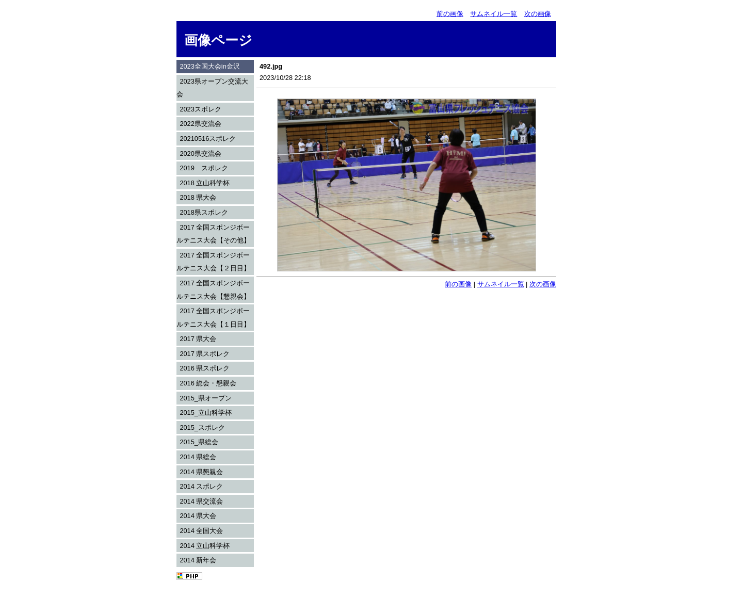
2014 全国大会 (201, 531)
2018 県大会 (198, 197)
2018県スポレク (204, 212)
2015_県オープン (206, 398)
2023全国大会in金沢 (209, 66)
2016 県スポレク (205, 368)
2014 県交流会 (201, 501)
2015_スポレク (202, 427)
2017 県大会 (198, 339)
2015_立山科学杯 (206, 412)
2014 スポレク (201, 486)
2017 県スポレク (205, 354)
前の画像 (450, 14)
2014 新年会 (198, 560)
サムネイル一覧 (493, 14)
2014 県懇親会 (201, 472)
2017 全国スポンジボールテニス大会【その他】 (213, 234)
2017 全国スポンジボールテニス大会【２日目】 (213, 261)
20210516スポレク (208, 138)
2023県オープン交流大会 (212, 88)
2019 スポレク (204, 168)
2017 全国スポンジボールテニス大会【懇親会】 (213, 289)
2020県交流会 (200, 153)
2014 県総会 (198, 457)
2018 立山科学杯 (205, 183)
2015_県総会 (199, 442)
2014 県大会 (198, 516)
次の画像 (537, 14)
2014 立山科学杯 (205, 545)
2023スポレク (200, 109)
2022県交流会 (200, 123)
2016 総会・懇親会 (208, 383)
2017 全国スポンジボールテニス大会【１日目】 (213, 317)
